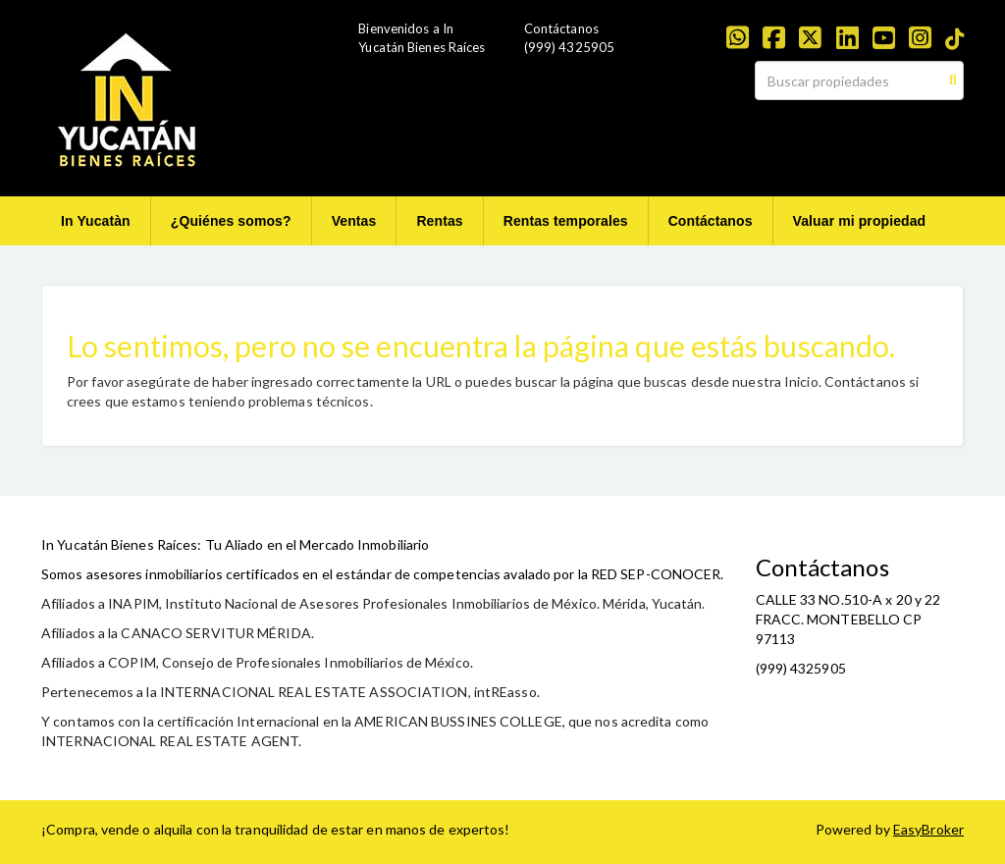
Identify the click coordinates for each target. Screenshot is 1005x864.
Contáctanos (710, 221)
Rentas (439, 221)
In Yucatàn (96, 221)
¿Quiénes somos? (231, 221)
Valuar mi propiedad (859, 221)
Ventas (354, 221)
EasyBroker (928, 829)
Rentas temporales (565, 221)
